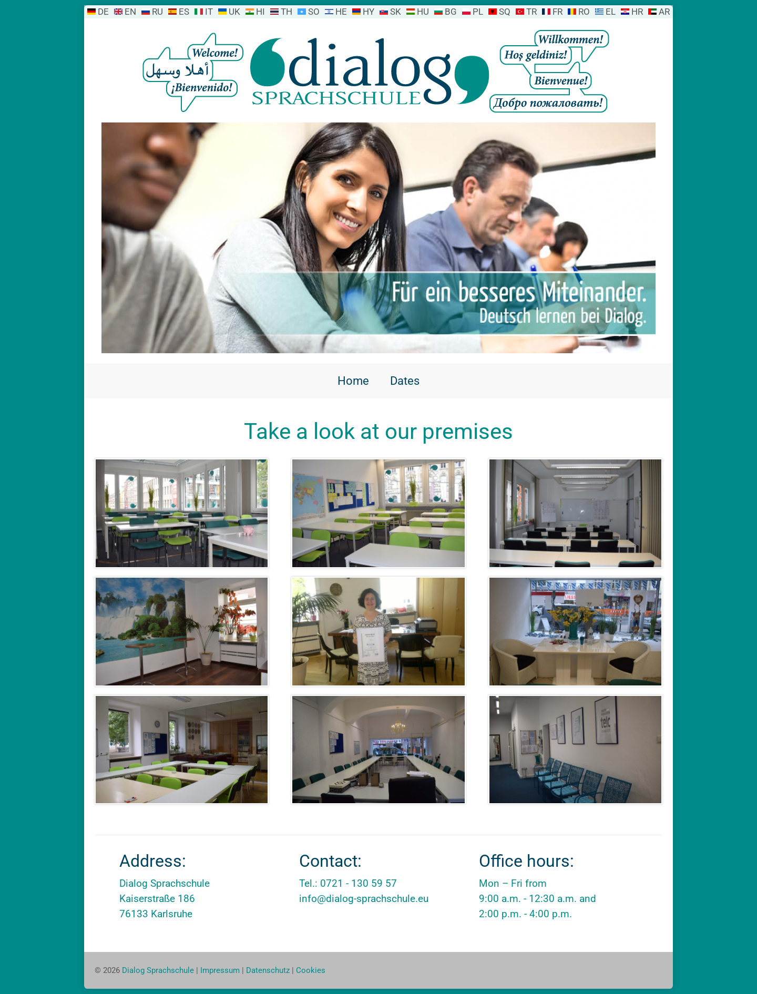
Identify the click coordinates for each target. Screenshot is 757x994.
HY (368, 11)
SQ (504, 11)
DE (103, 11)
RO (584, 11)
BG (451, 11)
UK (234, 11)
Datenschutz (268, 970)
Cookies (310, 970)
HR (637, 11)
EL (611, 11)
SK (395, 11)
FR (557, 11)
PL (478, 11)
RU (157, 11)
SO (314, 11)
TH (286, 11)
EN (130, 11)
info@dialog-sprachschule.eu (363, 899)
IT (209, 11)
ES (184, 11)
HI (260, 11)
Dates (405, 380)
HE (341, 11)
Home (353, 380)
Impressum (220, 970)
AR (664, 11)
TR (531, 11)
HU (423, 11)
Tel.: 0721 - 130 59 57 (348, 883)
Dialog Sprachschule (158, 970)
